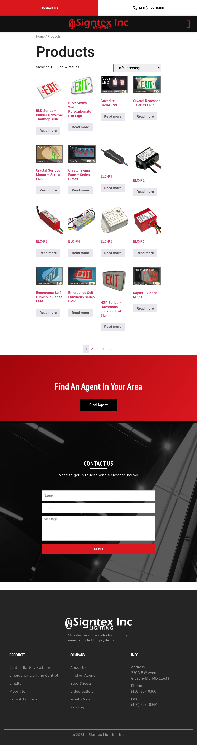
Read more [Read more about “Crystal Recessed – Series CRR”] (145, 116)
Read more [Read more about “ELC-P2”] (145, 192)
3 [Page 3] (98, 349)
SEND (98, 549)
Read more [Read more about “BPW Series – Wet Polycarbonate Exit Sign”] (80, 127)
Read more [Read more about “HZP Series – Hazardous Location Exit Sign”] (112, 327)
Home (40, 36)
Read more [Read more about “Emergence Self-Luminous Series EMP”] (80, 313)
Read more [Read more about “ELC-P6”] (145, 253)
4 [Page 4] (103, 349)
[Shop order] (137, 68)
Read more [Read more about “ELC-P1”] (112, 188)
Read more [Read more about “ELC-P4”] (80, 253)
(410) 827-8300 (147, 8)
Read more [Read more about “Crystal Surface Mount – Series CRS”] (48, 190)
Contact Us (49, 8)
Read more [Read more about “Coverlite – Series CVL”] (112, 116)
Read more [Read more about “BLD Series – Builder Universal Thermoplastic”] (48, 131)
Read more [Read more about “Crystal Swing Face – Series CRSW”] (80, 190)
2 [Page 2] (92, 349)
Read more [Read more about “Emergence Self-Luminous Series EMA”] (48, 313)
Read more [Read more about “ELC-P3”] (48, 253)
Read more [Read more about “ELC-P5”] (112, 253)
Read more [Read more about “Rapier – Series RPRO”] (145, 308)
